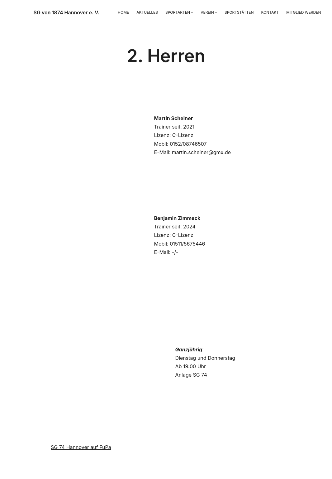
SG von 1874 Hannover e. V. (67, 12)
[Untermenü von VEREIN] (216, 12)
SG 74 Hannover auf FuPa (81, 447)
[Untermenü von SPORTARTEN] (192, 12)
